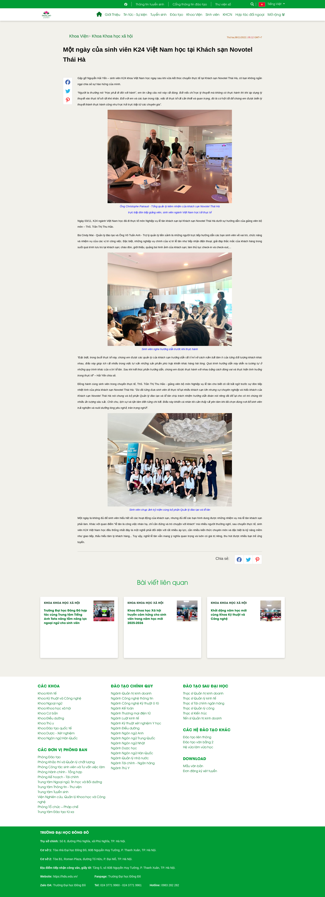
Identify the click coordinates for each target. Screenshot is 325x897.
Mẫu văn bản (193, 766)
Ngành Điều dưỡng (125, 728)
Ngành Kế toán (122, 708)
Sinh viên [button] (212, 14)
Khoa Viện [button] (194, 14)
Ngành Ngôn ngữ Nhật (128, 743)
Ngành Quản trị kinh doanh (131, 693)
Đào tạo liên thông (197, 737)
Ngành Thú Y (120, 768)
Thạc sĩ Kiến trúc (195, 713)
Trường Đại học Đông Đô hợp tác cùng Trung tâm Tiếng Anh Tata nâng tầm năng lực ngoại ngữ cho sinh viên (65, 616)
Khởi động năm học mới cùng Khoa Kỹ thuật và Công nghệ (229, 614)
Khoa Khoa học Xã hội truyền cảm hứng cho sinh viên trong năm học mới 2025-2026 (146, 616)
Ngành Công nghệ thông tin (132, 698)
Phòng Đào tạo (49, 757)
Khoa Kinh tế (47, 693)
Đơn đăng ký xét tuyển (200, 771)
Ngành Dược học (124, 748)
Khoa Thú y (46, 723)
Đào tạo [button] (176, 14)
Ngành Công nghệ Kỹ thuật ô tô (135, 703)
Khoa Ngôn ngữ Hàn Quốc (58, 738)
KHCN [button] (227, 14)
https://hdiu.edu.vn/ (65, 876)
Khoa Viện (78, 36)
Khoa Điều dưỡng (51, 718)
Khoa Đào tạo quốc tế (55, 728)
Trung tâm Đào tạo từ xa (56, 811)
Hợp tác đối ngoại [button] (249, 14)
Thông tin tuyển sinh (150, 4)
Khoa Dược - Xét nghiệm (56, 733)
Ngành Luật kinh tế (125, 718)
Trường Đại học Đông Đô (124, 876)
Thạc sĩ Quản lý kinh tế (199, 698)
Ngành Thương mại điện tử (130, 713)
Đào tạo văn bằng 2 (198, 742)
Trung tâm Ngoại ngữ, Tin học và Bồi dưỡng (70, 782)
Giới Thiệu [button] (112, 14)
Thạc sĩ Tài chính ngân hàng (203, 703)
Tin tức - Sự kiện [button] (135, 14)
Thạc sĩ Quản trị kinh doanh (203, 693)
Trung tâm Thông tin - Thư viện (60, 787)
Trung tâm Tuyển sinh (53, 792)
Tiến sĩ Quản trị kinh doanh (202, 718)
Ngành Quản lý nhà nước (130, 758)
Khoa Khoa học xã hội (112, 36)
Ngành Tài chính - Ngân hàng (133, 763)
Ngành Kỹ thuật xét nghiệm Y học (136, 723)
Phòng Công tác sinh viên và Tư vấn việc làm (71, 767)
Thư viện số (223, 4)
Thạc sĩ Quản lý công (198, 708)
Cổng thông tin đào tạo (190, 4)
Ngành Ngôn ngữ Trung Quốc (133, 738)
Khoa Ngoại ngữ (50, 703)
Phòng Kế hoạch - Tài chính (58, 777)
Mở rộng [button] (276, 14)
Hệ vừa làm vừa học (198, 747)
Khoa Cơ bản (48, 713)
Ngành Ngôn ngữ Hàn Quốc (132, 753)
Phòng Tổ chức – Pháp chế (58, 806)
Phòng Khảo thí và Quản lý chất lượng (66, 762)
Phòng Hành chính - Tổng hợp (60, 772)
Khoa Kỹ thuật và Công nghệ (59, 698)
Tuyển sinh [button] (158, 14)
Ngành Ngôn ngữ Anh (127, 733)
